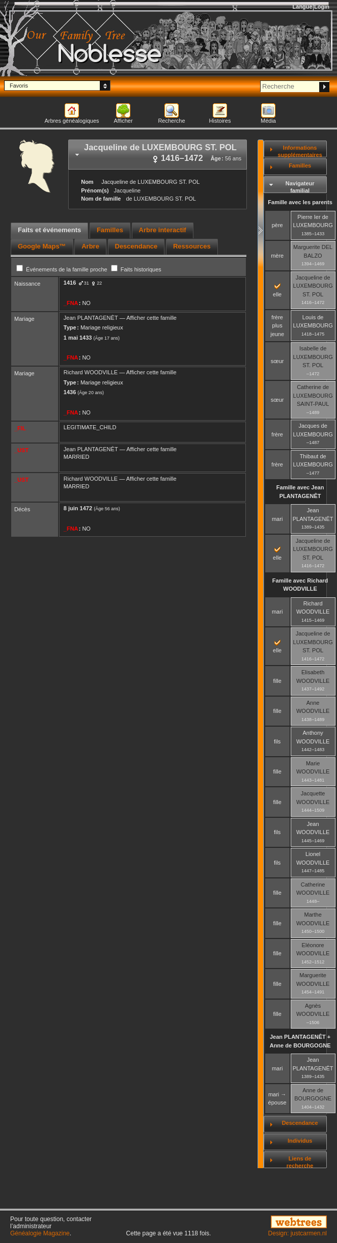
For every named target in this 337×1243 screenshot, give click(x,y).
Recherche (171, 121)
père (277, 225)
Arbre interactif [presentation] (162, 230)
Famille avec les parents (300, 202)
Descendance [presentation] (136, 246)
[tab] (157, 155)
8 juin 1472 (78, 508)
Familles (300, 165)
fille (277, 681)
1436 (70, 392)
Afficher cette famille (151, 318)
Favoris (19, 85)
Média (268, 121)
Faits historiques (136, 269)
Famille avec (300, 491)
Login (321, 7)
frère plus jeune (277, 325)
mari (277, 519)
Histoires (220, 121)
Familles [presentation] (110, 230)
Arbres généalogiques (71, 121)
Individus (300, 1141)
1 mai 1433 (78, 338)
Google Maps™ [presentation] (42, 246)
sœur (277, 361)
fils (277, 741)
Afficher (123, 121)
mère (277, 256)
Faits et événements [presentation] (49, 230)
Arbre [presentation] (90, 246)
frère (277, 434)
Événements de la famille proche (62, 269)
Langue (303, 7)
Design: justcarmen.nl (297, 1233)
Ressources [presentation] (192, 246)
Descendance (300, 1123)
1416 (70, 283)
